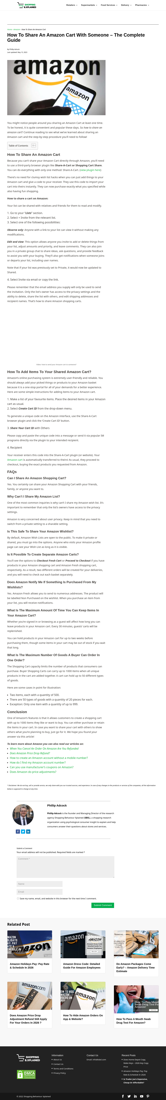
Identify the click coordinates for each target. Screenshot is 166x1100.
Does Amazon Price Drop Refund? (30, 753)
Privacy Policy (59, 1073)
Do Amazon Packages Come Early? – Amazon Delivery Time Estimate (135, 968)
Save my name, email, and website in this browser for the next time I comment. (58, 898)
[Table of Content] (33, 145)
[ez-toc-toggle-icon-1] (32, 145)
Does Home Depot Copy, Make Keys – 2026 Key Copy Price (136, 1063)
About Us (57, 1059)
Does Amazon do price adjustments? (33, 772)
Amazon (16, 29)
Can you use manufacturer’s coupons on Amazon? (41, 767)
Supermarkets (88, 5)
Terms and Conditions (63, 1068)
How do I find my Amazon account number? (38, 762)
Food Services (108, 5)
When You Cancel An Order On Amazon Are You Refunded (44, 748)
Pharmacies (141, 5)
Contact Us (58, 1064)
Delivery (125, 5)
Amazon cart (15, 459)
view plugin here (90, 170)
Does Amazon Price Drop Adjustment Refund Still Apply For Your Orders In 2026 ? (28, 1019)
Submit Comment (103, 905)
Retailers (70, 5)
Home (9, 29)
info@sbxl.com (99, 1059)
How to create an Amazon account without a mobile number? (49, 758)
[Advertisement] (133, 76)
